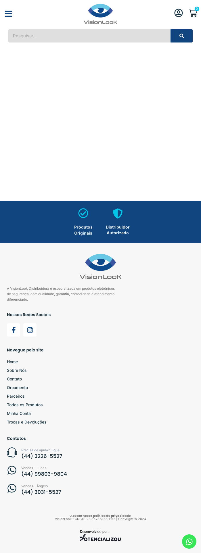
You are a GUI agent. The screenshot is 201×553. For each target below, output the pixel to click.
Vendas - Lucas (33, 468)
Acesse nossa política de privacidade (100, 515)
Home (12, 361)
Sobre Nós (17, 370)
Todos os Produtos (25, 404)
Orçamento (17, 387)
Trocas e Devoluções (27, 421)
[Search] (182, 35)
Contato (14, 378)
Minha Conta (19, 413)
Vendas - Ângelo (34, 486)
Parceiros (16, 396)
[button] (8, 14)
